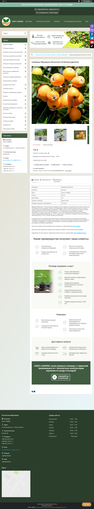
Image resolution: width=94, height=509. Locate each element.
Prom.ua (55, 504)
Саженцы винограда (9, 117)
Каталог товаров (8, 44)
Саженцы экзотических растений (45, 55)
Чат (86, 504)
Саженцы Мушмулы (62, 55)
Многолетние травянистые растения (11, 72)
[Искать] (25, 33)
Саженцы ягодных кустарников (12, 63)
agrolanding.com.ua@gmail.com (12, 160)
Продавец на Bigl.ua (47, 505)
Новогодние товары (9, 129)
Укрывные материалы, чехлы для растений (12, 108)
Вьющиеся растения (9, 84)
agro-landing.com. (79, 233)
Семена (5, 96)
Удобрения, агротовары (10, 100)
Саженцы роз (7, 125)
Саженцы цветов (8, 88)
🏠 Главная (28, 21)
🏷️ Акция (56, 21)
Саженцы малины (8, 121)
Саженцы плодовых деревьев (12, 77)
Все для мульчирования (10, 104)
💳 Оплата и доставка (43, 21)
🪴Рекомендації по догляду (72, 21)
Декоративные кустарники (11, 67)
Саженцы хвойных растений (11, 60)
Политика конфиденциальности (58, 507)
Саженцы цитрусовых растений (12, 56)
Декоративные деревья (10, 81)
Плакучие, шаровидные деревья (12, 92)
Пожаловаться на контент (42, 507)
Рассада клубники (8, 48)
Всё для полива (7, 113)
